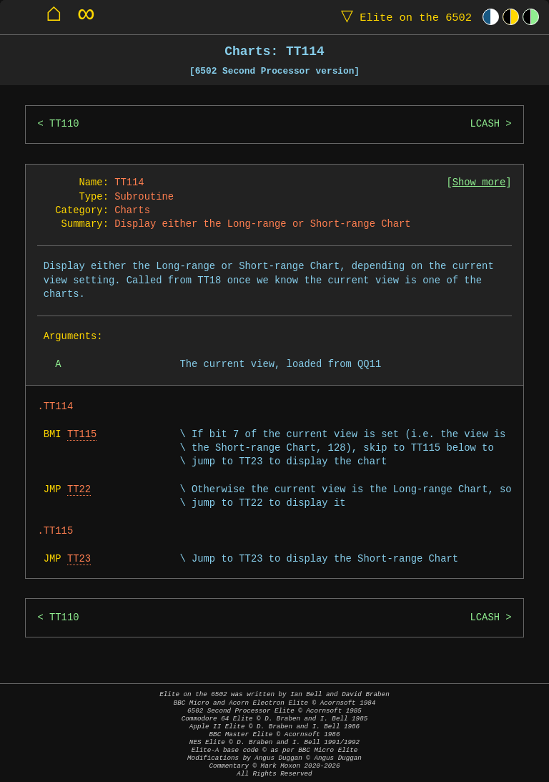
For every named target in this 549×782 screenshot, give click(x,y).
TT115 (82, 434)
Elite (403, 16)
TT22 (79, 490)
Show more (479, 183)
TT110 (64, 124)
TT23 (79, 559)
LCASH (484, 124)
